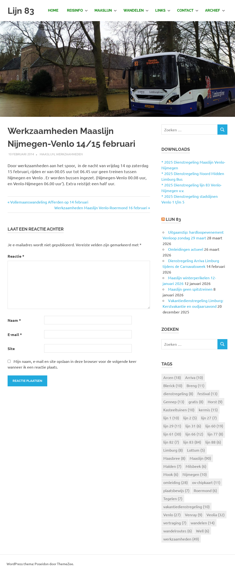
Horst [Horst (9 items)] (215, 401)
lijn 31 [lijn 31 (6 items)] (193, 425)
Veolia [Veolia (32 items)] (216, 514)
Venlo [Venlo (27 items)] (172, 514)
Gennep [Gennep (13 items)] (173, 401)
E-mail (15, 334)
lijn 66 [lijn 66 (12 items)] (194, 433)
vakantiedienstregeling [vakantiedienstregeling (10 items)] (186, 506)
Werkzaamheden (69, 154)
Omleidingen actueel (185, 249)
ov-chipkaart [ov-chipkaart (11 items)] (206, 482)
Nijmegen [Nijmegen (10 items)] (195, 474)
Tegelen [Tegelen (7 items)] (172, 498)
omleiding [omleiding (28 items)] (175, 482)
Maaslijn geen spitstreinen (190, 289)
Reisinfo (77, 10)
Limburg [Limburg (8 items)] (173, 450)
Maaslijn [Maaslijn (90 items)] (200, 458)
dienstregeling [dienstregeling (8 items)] (178, 393)
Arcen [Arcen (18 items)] (172, 377)
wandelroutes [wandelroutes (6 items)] (177, 530)
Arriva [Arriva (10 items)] (194, 377)
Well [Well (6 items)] (202, 530)
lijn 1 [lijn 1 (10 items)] (171, 417)
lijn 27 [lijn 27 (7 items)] (209, 417)
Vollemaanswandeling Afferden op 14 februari (49, 201)
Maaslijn (105, 10)
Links (162, 10)
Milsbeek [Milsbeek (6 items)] (196, 466)
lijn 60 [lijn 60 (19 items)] (214, 425)
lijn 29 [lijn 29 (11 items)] (172, 425)
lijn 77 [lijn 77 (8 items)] (215, 433)
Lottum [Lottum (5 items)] (196, 450)
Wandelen (136, 10)
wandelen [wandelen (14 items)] (203, 522)
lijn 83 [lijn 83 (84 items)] (192, 442)
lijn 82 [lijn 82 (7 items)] (171, 442)
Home (53, 10)
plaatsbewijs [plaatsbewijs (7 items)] (176, 490)
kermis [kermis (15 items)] (208, 409)
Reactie (16, 256)
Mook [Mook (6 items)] (170, 474)
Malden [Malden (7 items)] (172, 466)
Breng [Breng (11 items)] (195, 385)
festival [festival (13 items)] (207, 393)
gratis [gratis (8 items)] (195, 401)
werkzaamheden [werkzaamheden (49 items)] (181, 538)
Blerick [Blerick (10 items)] (172, 385)
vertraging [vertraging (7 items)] (174, 522)
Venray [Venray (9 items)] (193, 514)
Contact (187, 10)
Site (11, 348)
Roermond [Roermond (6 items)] (205, 490)
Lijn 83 (22, 10)
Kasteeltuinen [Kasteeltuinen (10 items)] (178, 409)
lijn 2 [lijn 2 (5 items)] (190, 417)
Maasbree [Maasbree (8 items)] (174, 458)
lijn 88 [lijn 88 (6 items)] (213, 442)
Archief (215, 10)
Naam (14, 320)
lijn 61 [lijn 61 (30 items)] (172, 433)
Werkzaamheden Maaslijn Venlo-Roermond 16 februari (100, 207)
